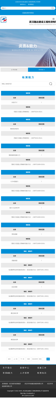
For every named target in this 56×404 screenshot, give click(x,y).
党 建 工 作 (41, 368)
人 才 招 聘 (24, 373)
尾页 (28, 359)
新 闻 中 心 (24, 368)
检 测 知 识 (41, 373)
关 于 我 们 (7, 368)
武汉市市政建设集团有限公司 (34, 383)
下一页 (22, 359)
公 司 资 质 (14, 69)
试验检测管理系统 (28, 13)
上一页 (15, 359)
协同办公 (23, 4)
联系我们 (31, 4)
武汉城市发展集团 (15, 383)
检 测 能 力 (42, 69)
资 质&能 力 (7, 373)
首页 (9, 359)
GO (48, 359)
